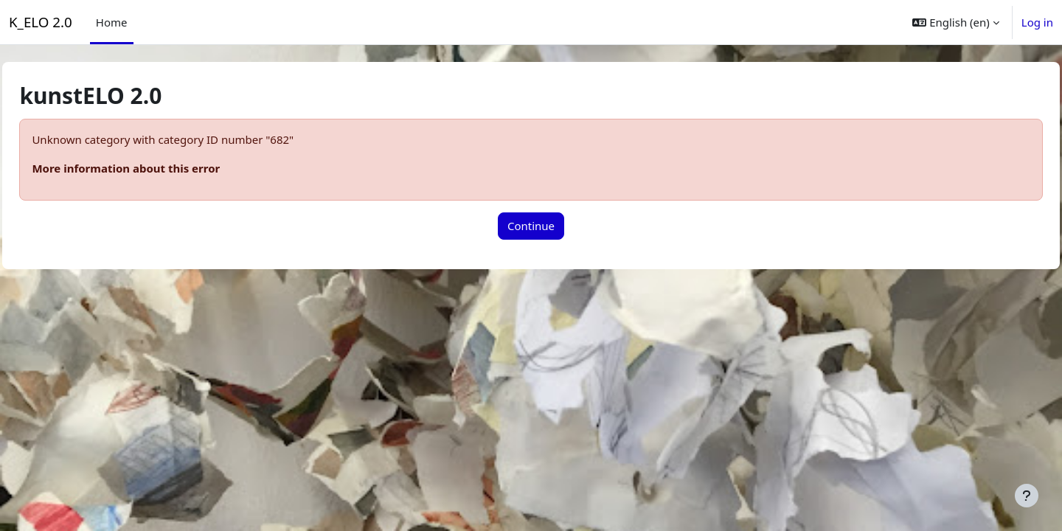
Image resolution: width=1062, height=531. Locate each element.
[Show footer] (1026, 495)
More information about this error (159, 168)
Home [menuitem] (112, 22)
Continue (531, 225)
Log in (1037, 22)
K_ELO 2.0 (40, 22)
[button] (955, 22)
